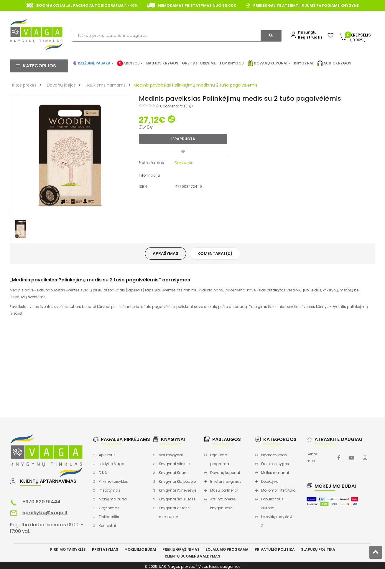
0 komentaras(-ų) (176, 106)
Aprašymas (165, 253)
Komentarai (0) (215, 253)
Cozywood (184, 162)
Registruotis (310, 37)
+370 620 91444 (41, 501)
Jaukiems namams (106, 85)
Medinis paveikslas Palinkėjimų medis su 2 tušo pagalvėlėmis (195, 85)
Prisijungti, (307, 32)
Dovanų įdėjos (61, 85)
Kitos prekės (24, 85)
